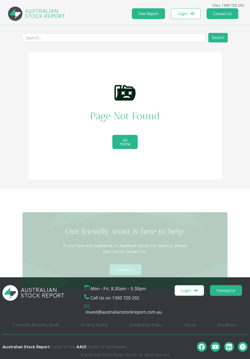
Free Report (148, 13)
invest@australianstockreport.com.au (123, 312)
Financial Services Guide (36, 324)
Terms (190, 324)
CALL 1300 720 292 (228, 5)
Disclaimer (227, 324)
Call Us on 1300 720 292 (114, 298)
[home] (36, 13)
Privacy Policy (94, 324)
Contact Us (222, 13)
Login (185, 13)
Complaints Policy (146, 324)
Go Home (125, 142)
